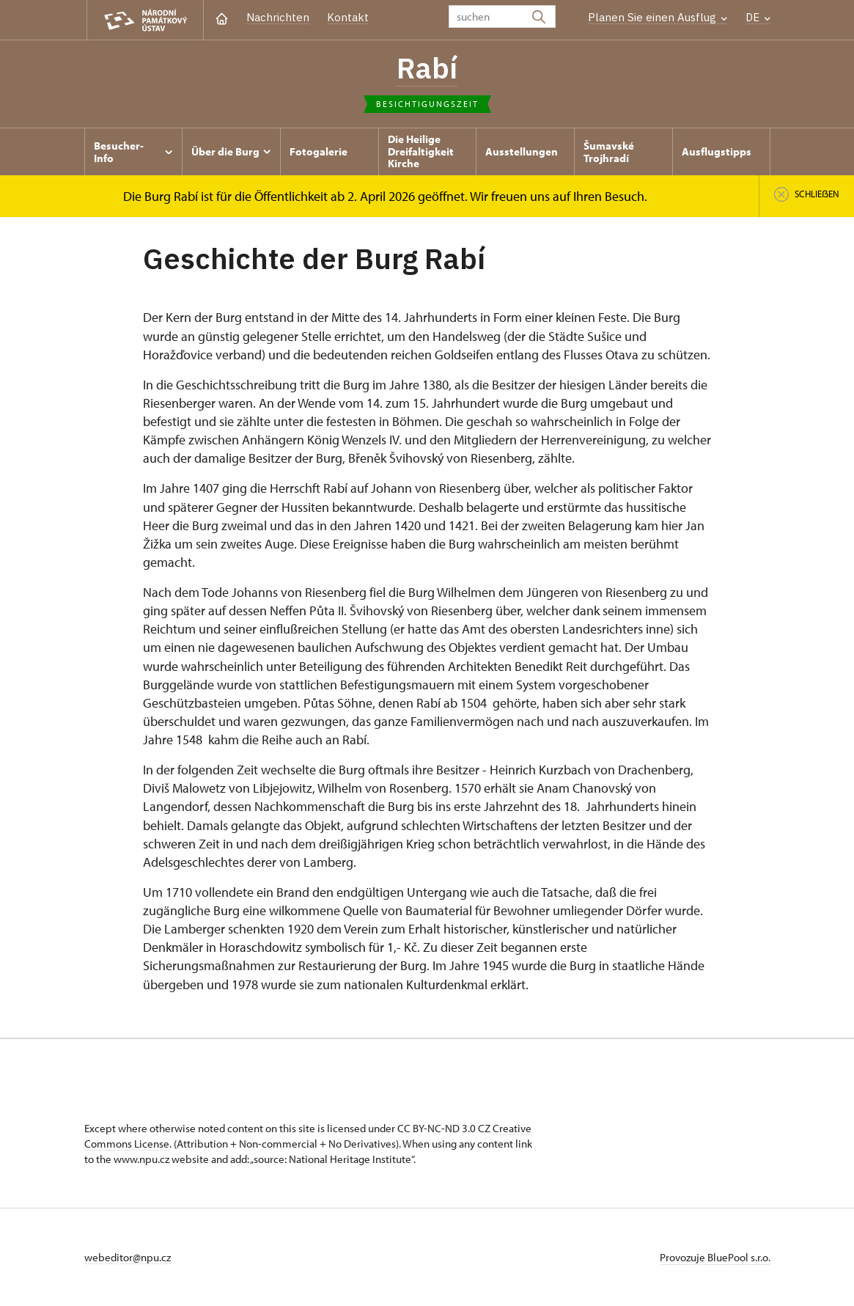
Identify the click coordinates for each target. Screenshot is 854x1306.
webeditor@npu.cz (127, 1257)
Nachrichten (277, 17)
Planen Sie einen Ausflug (657, 17)
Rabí (427, 68)
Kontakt (348, 17)
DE (758, 17)
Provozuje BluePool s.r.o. (715, 1257)
